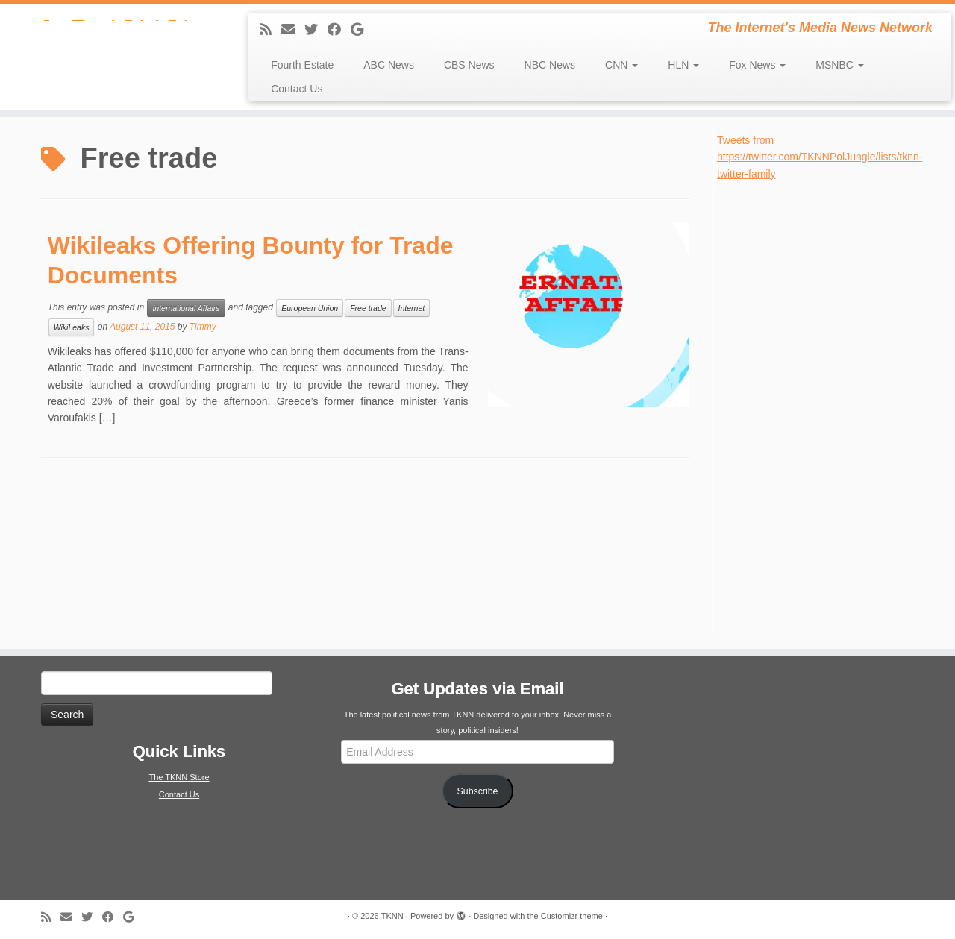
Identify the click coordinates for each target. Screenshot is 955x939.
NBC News (550, 65)
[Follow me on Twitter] (316, 29)
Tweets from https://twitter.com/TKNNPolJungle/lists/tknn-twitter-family (819, 157)
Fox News (757, 65)
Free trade (368, 308)
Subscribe (477, 791)
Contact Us (296, 89)
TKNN (392, 915)
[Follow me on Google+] (362, 29)
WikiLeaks (72, 327)
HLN (683, 65)
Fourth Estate (302, 65)
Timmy (203, 326)
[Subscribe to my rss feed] (270, 29)
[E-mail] (292, 29)
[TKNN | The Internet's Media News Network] (110, 41)
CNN (621, 65)
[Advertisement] (829, 405)
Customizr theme (572, 915)
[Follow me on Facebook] (339, 29)
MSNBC (839, 65)
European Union (309, 308)
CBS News (469, 65)
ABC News (388, 65)
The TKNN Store (178, 777)
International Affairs (185, 308)
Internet (411, 308)
